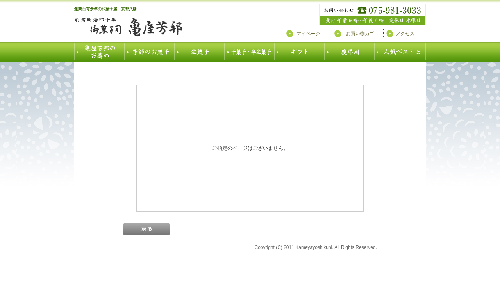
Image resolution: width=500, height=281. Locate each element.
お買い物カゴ (360, 33)
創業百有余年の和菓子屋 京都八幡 (105, 9)
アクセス (405, 33)
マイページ (308, 33)
